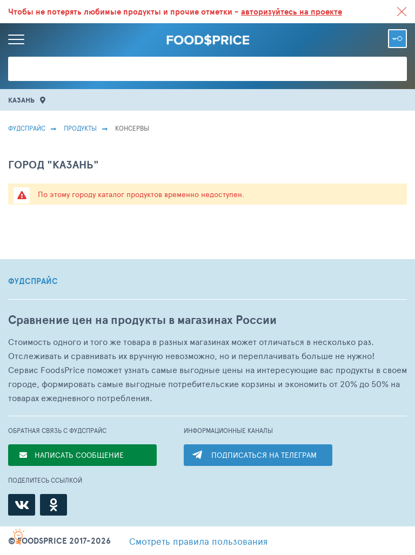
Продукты (80, 128)
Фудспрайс (26, 128)
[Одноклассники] (53, 505)
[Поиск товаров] (207, 69)
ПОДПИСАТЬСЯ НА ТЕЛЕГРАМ (264, 455)
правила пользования (198, 541)
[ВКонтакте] (21, 505)
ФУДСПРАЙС (33, 281)
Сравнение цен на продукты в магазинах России (142, 320)
